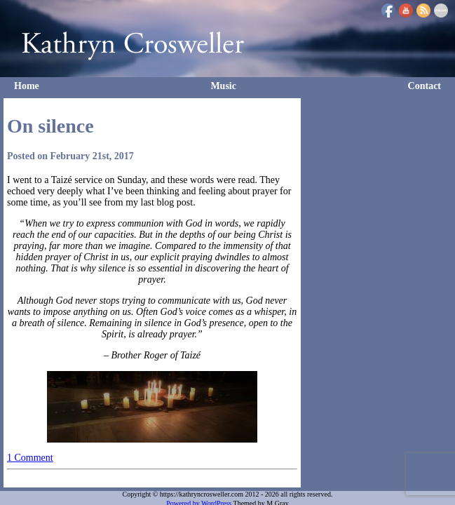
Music (223, 86)
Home (26, 86)
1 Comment (30, 457)
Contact (424, 86)
